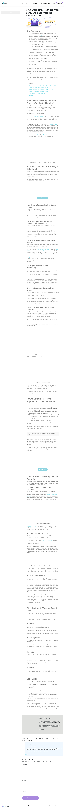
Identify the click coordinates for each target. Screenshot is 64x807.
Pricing (40, 3)
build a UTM (36, 134)
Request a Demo (46, 3)
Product (22, 3)
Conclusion (31, 95)
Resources (28, 3)
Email (23, 786)
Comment (24, 764)
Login (54, 3)
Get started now (42, 469)
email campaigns (40, 35)
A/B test (31, 233)
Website (24, 791)
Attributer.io (45, 250)
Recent (10, 12)
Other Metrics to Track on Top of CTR (37, 93)
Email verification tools (32, 526)
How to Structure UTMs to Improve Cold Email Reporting (41, 89)
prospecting (50, 600)
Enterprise (35, 3)
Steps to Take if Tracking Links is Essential (38, 91)
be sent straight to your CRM (42, 249)
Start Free (59, 3)
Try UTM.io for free (43, 197)
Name (24, 780)
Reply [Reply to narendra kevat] (26, 754)
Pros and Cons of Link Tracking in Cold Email (39, 87)
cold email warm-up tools (46, 540)
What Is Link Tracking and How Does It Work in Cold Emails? (42, 85)
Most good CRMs (30, 257)
